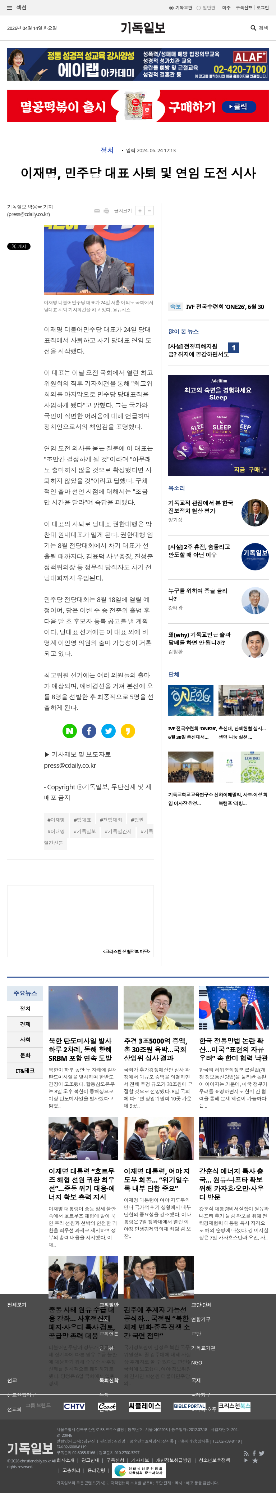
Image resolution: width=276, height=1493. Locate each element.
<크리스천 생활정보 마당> (126, 952)
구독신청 (244, 8)
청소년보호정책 (214, 1460)
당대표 (84, 819)
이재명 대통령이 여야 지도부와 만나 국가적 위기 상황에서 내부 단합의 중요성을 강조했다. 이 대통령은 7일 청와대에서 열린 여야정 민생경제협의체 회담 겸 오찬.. (158, 1218)
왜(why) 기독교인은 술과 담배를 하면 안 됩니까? (199, 639)
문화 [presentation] (25, 1055)
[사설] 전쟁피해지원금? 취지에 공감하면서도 (198, 350)
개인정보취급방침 (174, 1460)
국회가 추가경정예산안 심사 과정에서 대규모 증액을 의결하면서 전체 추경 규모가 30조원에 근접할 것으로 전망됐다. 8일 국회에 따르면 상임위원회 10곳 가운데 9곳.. (158, 1087)
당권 (139, 819)
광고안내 (90, 1460)
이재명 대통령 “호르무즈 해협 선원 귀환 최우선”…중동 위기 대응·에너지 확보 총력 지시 (82, 1184)
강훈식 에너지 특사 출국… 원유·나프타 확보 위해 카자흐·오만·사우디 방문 (231, 1184)
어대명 (57, 831)
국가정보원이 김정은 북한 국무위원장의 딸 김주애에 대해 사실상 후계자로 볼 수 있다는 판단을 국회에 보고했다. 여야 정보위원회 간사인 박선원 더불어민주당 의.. (158, 1365)
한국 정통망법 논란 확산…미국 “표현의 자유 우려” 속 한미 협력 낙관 (233, 1049)
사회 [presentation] (25, 1039)
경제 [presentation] (25, 1024)
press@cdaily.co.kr (29, 214)
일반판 (209, 8)
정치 (107, 150)
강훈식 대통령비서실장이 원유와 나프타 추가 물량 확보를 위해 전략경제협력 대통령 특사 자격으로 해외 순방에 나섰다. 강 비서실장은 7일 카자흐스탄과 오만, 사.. (234, 1223)
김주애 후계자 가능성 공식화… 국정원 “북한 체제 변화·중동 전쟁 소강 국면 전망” (157, 1323)
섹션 (17, 8)
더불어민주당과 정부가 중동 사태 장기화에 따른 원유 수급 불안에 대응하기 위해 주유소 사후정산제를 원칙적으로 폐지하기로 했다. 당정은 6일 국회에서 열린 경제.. (83, 1365)
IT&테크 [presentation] (25, 1070)
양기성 (175, 519)
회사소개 (65, 1460)
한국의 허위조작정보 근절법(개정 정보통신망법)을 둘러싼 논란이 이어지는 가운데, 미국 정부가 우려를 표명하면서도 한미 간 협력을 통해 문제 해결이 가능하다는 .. (233, 1087)
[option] (193, 714)
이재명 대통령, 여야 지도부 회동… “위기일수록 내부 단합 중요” (157, 1180)
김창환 (175, 651)
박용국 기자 (40, 206)
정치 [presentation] (25, 1008)
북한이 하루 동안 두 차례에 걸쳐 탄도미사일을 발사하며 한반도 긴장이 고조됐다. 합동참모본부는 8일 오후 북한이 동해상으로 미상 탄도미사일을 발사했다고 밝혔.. (83, 1087)
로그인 (263, 8)
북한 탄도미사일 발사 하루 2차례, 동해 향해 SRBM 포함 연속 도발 (80, 1049)
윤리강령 (96, 1470)
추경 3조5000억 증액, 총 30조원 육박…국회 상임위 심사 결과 (155, 1049)
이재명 (57, 819)
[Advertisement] (218, 248)
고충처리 (71, 1470)
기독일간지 (120, 831)
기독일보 (86, 831)
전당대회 (112, 819)
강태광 (175, 607)
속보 (175, 307)
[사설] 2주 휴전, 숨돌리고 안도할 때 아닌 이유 (199, 551)
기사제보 (140, 1460)
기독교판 (183, 8)
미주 (226, 8)
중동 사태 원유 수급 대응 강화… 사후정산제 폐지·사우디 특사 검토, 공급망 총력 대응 (82, 1323)
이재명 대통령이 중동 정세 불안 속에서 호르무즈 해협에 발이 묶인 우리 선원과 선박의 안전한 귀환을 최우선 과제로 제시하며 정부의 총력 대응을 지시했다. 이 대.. (83, 1226)
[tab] (25, 1009)
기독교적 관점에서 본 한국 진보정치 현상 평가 (200, 507)
